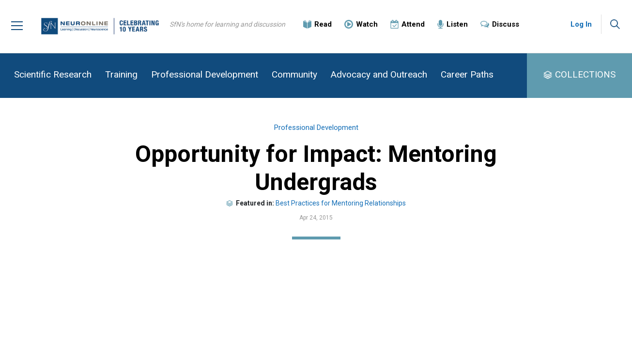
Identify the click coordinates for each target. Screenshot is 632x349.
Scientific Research (53, 74)
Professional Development (204, 74)
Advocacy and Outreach (379, 74)
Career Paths (467, 74)
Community (294, 74)
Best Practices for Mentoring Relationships (341, 203)
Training (121, 74)
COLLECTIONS (585, 74)
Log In (581, 24)
